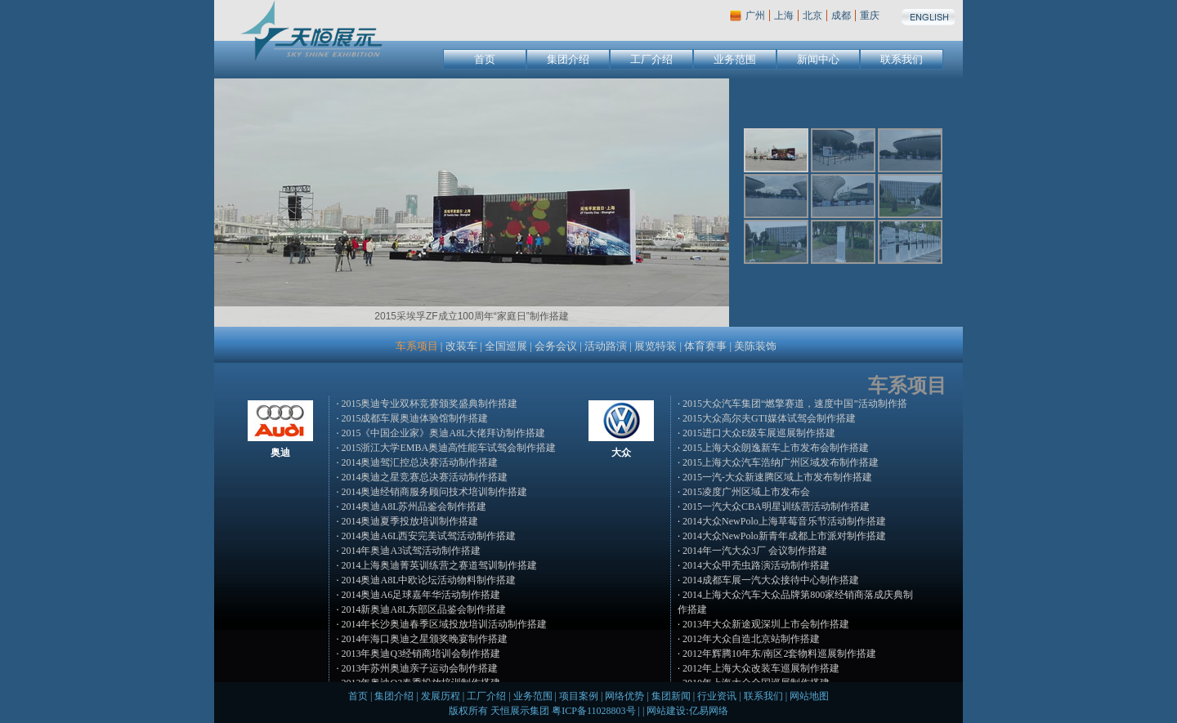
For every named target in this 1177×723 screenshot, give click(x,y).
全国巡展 (506, 346)
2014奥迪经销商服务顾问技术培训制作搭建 (434, 492)
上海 (784, 15)
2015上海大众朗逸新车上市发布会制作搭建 (775, 447)
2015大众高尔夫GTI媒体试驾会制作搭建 (769, 418)
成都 (841, 15)
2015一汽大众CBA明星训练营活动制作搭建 (776, 506)
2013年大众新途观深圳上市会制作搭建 (765, 624)
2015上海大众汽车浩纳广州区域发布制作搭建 (780, 462)
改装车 (461, 346)
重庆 (869, 15)
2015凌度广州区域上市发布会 (746, 492)
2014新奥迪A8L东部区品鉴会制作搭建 (423, 609)
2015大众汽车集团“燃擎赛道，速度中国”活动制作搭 (794, 403)
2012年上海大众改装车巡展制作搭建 (760, 668)
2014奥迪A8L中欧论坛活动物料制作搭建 (428, 580)
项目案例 (578, 696)
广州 (755, 15)
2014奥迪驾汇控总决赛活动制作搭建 (419, 462)
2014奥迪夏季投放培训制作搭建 (409, 521)
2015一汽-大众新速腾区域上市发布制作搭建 (777, 477)
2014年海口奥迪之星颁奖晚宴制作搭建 (424, 639)
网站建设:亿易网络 (687, 710)
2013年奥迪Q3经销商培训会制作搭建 (420, 653)
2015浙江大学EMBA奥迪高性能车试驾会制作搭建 (448, 447)
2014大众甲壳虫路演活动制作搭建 (756, 565)
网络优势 (624, 696)
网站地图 (809, 696)
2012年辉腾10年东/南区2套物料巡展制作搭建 (779, 653)
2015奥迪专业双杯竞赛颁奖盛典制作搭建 (429, 403)
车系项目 (417, 346)
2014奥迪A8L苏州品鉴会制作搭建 (413, 506)
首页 (484, 59)
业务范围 (735, 59)
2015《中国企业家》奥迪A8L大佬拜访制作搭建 (443, 433)
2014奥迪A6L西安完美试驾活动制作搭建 (428, 536)
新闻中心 (818, 59)
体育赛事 (705, 346)
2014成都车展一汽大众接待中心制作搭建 (770, 580)
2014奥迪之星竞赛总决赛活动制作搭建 (424, 477)
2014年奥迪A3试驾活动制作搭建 (411, 550)
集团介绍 (568, 59)
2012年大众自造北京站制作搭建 (751, 639)
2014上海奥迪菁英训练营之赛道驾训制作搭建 (439, 565)
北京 (812, 15)
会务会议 (556, 346)
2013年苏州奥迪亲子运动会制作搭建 (419, 668)
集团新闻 (671, 696)
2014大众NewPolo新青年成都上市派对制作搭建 (784, 536)
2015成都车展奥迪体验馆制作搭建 (414, 418)
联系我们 (901, 59)
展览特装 (655, 346)
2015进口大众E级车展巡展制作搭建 (758, 433)
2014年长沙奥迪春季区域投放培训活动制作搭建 (444, 624)
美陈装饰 (755, 346)
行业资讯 (716, 696)
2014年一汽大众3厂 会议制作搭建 (754, 550)
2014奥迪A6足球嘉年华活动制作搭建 (420, 594)
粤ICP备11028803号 (593, 710)
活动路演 (605, 346)
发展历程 (440, 696)
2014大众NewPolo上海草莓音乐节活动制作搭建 (784, 521)
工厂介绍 (651, 59)
